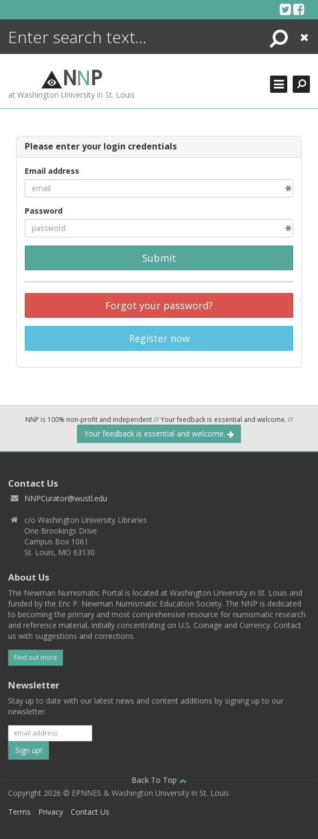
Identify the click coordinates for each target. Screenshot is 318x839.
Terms (19, 812)
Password (44, 211)
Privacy (50, 812)
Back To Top (159, 780)
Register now (159, 338)
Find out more (35, 657)
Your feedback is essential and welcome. (159, 433)
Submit (159, 257)
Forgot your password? (159, 305)
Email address (52, 171)
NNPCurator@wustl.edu (65, 498)
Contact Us (90, 812)
